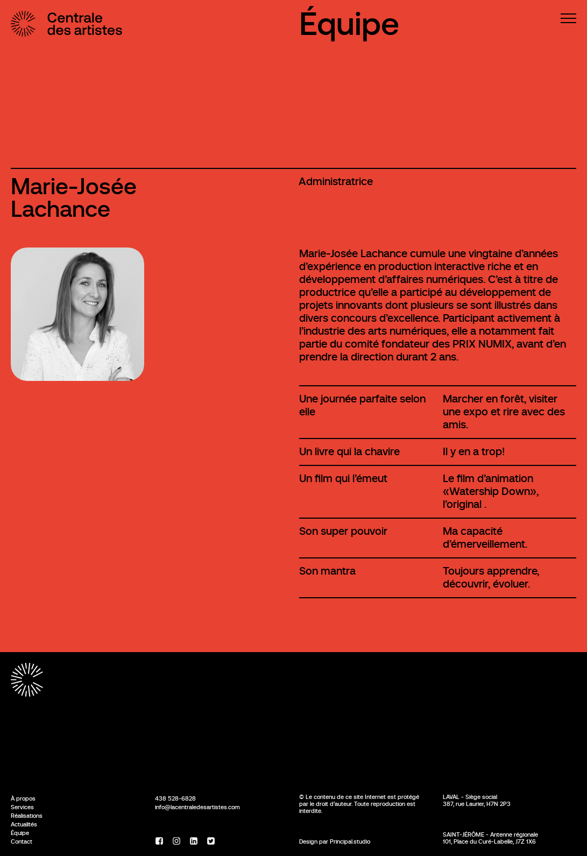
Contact (21, 841)
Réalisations (27, 815)
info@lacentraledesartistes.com (197, 807)
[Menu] (568, 18)
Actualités (24, 824)
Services (22, 807)
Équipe (349, 24)
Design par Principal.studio (334, 841)
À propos (23, 798)
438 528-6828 (175, 798)
